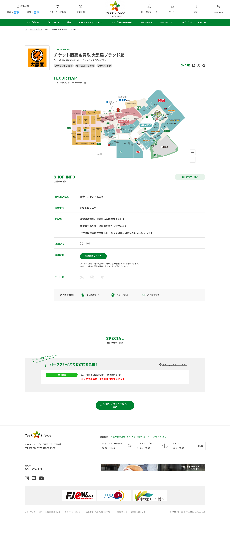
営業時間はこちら (93, 254)
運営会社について (146, 525)
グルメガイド (53, 22)
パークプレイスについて (191, 22)
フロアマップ (146, 22)
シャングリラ (166, 22)
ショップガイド (31, 22)
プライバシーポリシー (76, 525)
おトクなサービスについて (174, 363)
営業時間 (80, 9)
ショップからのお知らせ (120, 22)
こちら (163, 446)
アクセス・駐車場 (57, 9)
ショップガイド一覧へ (115, 415)
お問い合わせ (128, 525)
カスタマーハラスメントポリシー (104, 525)
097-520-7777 (35, 458)
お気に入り (172, 9)
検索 (195, 9)
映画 (69, 22)
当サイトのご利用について (51, 525)
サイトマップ (30, 525)
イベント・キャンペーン (90, 22)
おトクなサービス (149, 9)
